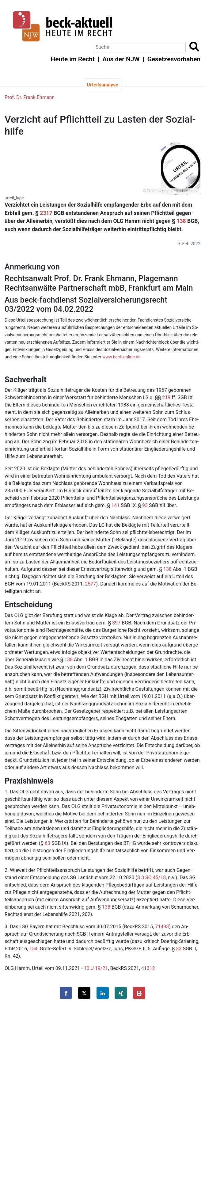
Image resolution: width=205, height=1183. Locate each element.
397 (116, 623)
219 (166, 397)
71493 (162, 926)
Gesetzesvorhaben (173, 59)
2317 (46, 213)
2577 (90, 584)
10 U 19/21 (96, 968)
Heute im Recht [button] (73, 59)
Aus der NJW (120, 59)
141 (115, 505)
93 (145, 505)
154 (33, 949)
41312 (148, 968)
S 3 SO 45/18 (151, 877)
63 (47, 843)
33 (179, 949)
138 (181, 221)
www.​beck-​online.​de (121, 356)
